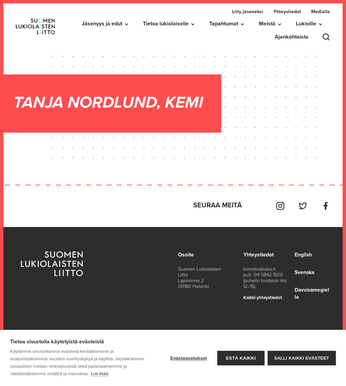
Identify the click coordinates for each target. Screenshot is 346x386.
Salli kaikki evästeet (301, 358)
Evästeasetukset (188, 358)
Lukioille (306, 23)
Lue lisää (99, 373)
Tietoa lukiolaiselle (166, 23)
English (302, 253)
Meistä (267, 23)
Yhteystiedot (287, 12)
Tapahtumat (223, 23)
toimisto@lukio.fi (259, 268)
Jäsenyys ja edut (102, 23)
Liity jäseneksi (247, 12)
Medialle (320, 12)
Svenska (304, 271)
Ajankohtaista (291, 36)
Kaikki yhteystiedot (264, 296)
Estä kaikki (240, 358)
